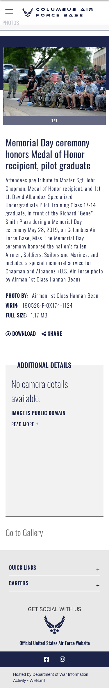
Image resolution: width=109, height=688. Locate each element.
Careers (18, 583)
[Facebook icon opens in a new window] (46, 659)
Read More (23, 424)
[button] (9, 12)
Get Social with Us (54, 609)
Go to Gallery (24, 532)
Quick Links (22, 567)
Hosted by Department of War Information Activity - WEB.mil (50, 677)
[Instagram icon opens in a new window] (62, 659)
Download (21, 333)
